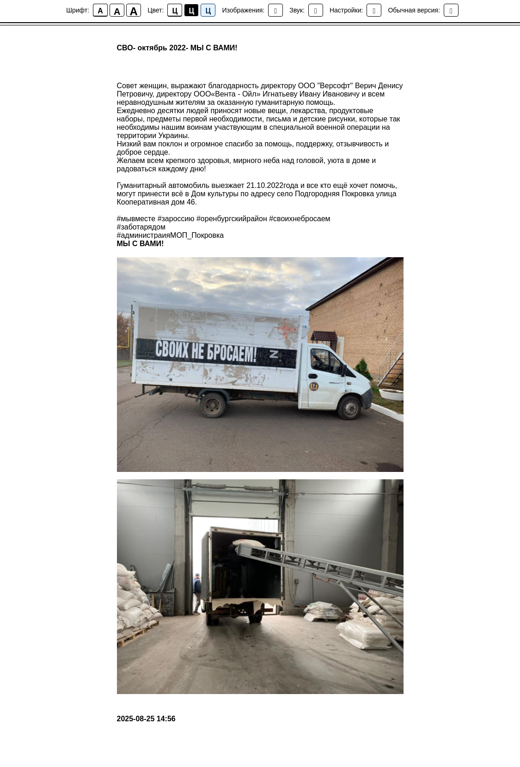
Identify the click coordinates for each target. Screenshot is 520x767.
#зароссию (176, 219)
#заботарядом (141, 227)
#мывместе (136, 219)
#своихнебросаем (299, 219)
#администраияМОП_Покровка (170, 235)
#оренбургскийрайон (231, 219)
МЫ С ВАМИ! (140, 244)
